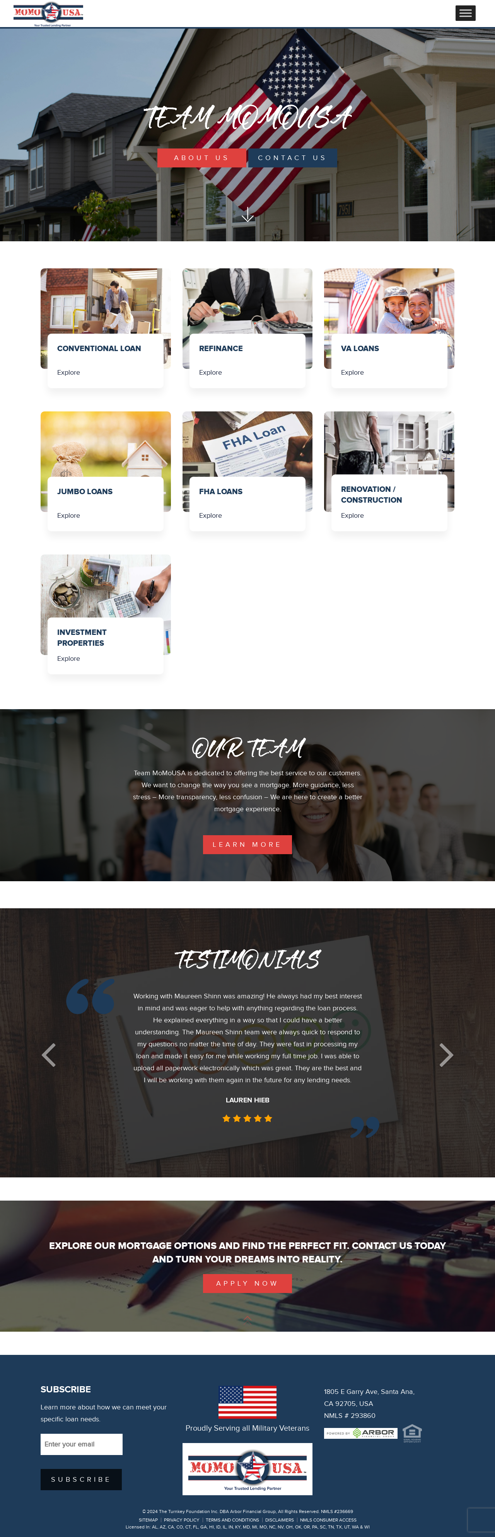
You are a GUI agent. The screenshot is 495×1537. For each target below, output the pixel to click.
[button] (48, 1054)
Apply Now (247, 1283)
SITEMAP (148, 1520)
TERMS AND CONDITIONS (232, 1520)
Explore (68, 372)
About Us (202, 158)
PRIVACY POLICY (182, 1520)
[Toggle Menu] (465, 13)
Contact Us (293, 158)
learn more (247, 845)
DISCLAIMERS (279, 1520)
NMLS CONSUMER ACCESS (328, 1520)
